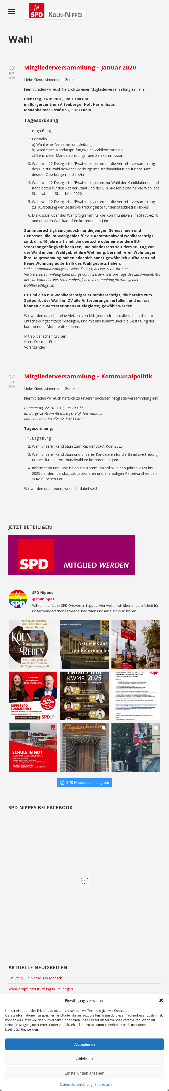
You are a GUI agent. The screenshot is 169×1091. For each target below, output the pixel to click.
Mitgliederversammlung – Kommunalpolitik (88, 376)
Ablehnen (84, 1059)
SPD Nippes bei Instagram (84, 782)
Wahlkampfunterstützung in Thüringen (40, 988)
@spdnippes (43, 599)
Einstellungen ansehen (84, 1073)
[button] (161, 1000)
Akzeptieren (84, 1044)
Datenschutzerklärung (76, 1084)
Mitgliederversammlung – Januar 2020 (80, 67)
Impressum (103, 1084)
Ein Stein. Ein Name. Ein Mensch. (35, 977)
